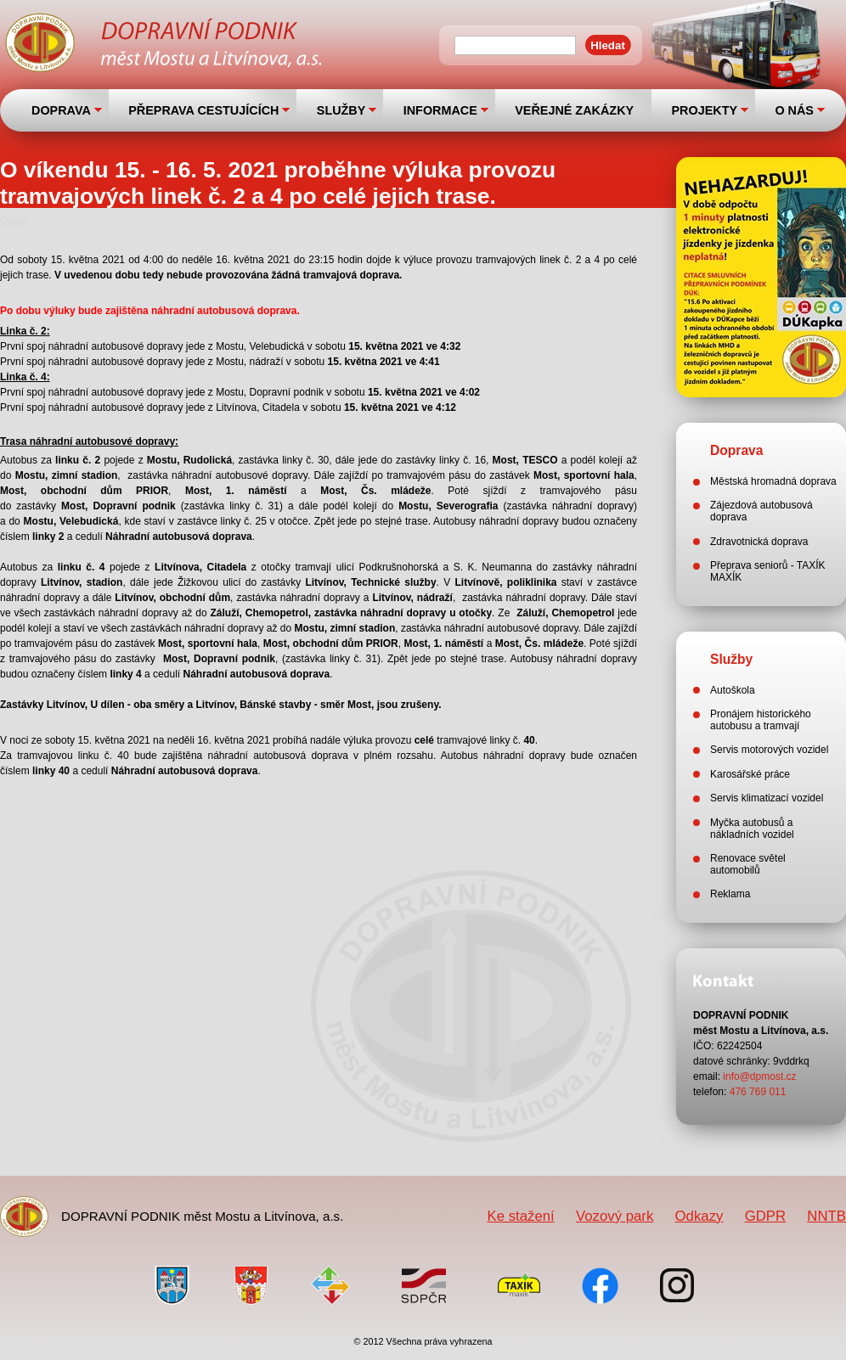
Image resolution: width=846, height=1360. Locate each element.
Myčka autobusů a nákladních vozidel (752, 828)
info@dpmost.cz (759, 1076)
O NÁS (794, 110)
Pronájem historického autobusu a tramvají (760, 720)
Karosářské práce (750, 774)
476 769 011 (758, 1092)
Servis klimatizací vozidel (766, 798)
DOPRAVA (61, 110)
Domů (13, 221)
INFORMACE (440, 110)
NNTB (826, 1216)
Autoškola (732, 690)
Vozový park (614, 1216)
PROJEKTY (704, 110)
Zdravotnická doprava (759, 542)
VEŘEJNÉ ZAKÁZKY (574, 110)
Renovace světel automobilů (748, 864)
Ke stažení (520, 1216)
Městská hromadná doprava (773, 481)
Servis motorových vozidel (769, 750)
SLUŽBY (341, 110)
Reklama (730, 894)
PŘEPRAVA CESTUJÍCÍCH (203, 110)
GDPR (765, 1216)
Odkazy (699, 1216)
